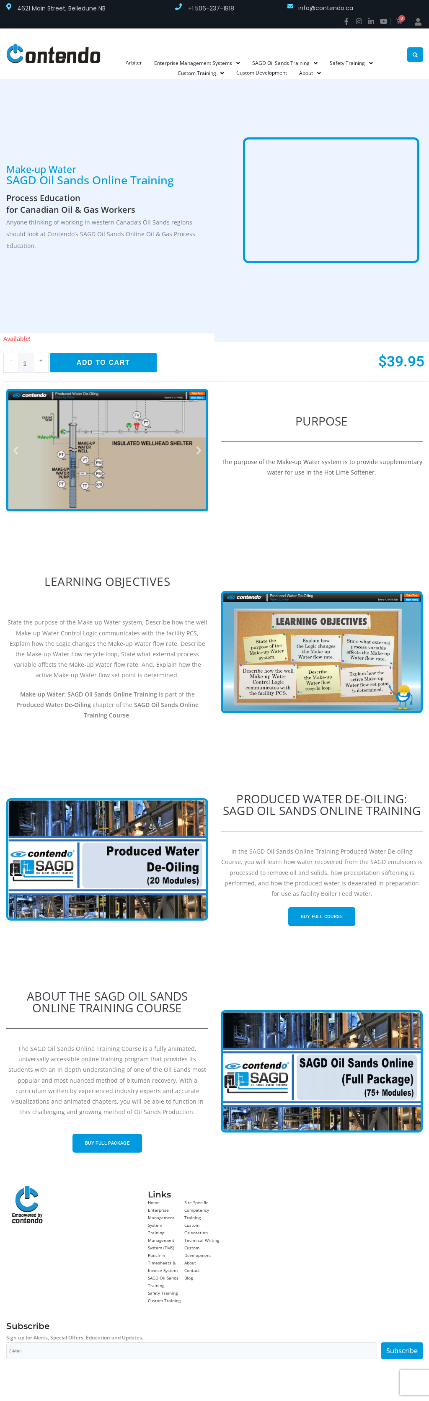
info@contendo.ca (325, 8)
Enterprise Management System (161, 1217)
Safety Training (163, 1293)
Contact (192, 1270)
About (190, 1263)
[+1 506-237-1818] (178, 6)
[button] (15, 450)
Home (154, 1202)
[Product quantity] (26, 363)
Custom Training (164, 1300)
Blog (188, 1278)
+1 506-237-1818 (211, 8)
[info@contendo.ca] (290, 6)
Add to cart (103, 362)
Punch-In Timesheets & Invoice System (163, 1262)
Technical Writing (201, 1240)
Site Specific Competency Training (196, 1210)
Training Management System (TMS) (161, 1240)
